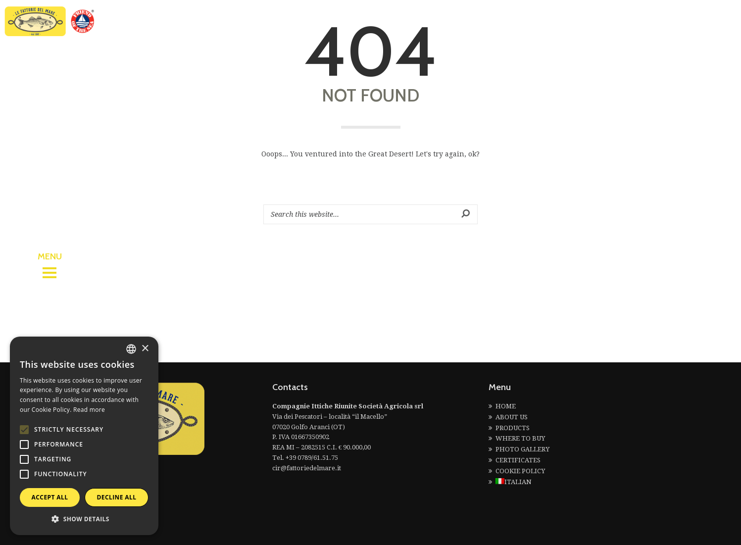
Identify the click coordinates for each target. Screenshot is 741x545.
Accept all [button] (50, 497)
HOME (505, 406)
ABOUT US (511, 417)
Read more (89, 409)
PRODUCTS (512, 428)
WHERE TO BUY (520, 438)
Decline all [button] (117, 497)
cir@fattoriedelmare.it (306, 468)
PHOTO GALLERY (522, 449)
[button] (84, 519)
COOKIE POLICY (520, 471)
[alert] (84, 436)
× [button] (144, 348)
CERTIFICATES (518, 460)
